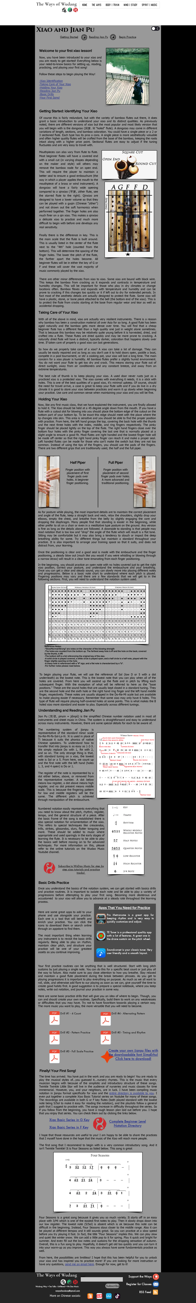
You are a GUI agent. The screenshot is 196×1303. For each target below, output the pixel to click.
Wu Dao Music (73, 1286)
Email (83, 1276)
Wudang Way (41, 1286)
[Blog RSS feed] (155, 1292)
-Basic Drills (46, 94)
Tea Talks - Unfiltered (57, 1286)
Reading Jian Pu (50, 91)
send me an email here (79, 1264)
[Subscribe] (112, 1285)
